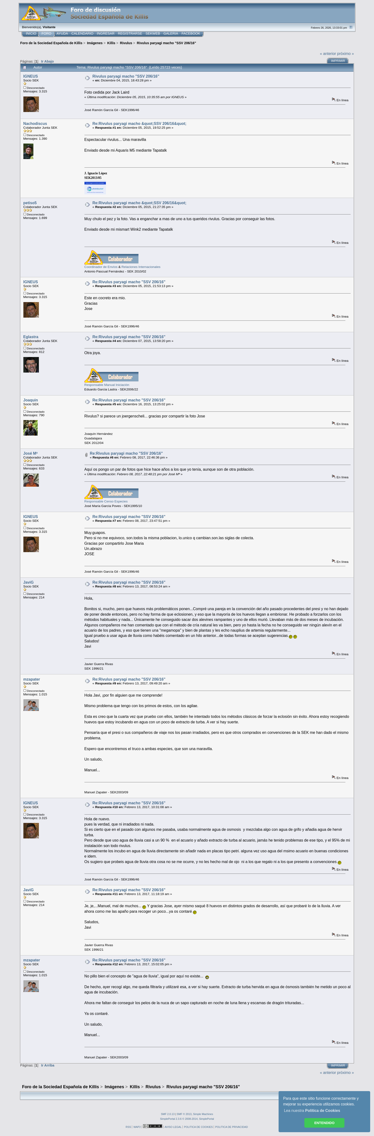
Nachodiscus (35, 124)
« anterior (328, 54)
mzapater (31, 679)
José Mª (30, 453)
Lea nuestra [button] (312, 1111)
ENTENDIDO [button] (324, 1123)
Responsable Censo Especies (106, 501)
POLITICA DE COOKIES (198, 1126)
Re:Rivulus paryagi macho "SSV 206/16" (129, 282)
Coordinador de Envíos (101, 267)
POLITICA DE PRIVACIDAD (231, 1126)
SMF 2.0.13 (168, 1114)
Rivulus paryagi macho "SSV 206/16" (126, 76)
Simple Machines (203, 1114)
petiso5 (30, 203)
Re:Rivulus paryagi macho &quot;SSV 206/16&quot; (140, 124)
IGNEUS (30, 76)
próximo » (345, 54)
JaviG (28, 582)
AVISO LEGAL (173, 1126)
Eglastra (30, 337)
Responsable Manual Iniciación (106, 385)
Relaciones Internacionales (140, 267)
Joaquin (30, 400)
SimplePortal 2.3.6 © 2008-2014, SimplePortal (187, 1118)
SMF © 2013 (184, 1114)
